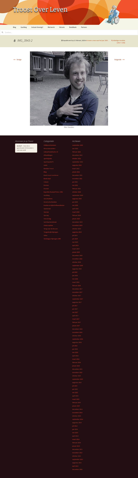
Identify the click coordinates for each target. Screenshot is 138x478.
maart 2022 (75, 169)
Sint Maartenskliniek (50, 222)
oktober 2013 (76, 456)
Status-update (48, 225)
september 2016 (77, 339)
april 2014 (75, 436)
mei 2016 (75, 352)
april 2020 (75, 209)
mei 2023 (75, 148)
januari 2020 (76, 219)
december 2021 (77, 175)
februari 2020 (76, 215)
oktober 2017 (76, 296)
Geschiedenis (48, 199)
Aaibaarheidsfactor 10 (51, 152)
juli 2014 (74, 426)
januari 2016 (76, 366)
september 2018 (77, 265)
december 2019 (77, 222)
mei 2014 (75, 433)
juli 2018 (74, 272)
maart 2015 (75, 399)
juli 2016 (74, 346)
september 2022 (77, 162)
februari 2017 (76, 322)
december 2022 (77, 155)
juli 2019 (74, 235)
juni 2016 (75, 349)
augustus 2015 (77, 382)
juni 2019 (75, 239)
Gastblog (24, 27)
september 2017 (77, 299)
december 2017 (77, 289)
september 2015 (77, 379)
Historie (62, 27)
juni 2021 (75, 182)
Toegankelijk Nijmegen (51, 232)
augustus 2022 (77, 165)
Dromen (46, 185)
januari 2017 (76, 326)
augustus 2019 (77, 232)
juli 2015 (74, 386)
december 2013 (77, 449)
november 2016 (77, 332)
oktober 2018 (76, 262)
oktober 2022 (76, 158)
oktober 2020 (76, 192)
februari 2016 (76, 362)
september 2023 (77, 145)
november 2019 (77, 225)
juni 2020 (75, 202)
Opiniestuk (47, 209)
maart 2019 (75, 249)
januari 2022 (76, 172)
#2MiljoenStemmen (50, 145)
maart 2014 (75, 439)
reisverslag (47, 219)
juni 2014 (75, 429)
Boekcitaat (47, 179)
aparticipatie (48, 158)
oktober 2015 (76, 376)
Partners (84, 27)
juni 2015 (75, 389)
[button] (69, 88)
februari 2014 (76, 443)
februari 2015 (76, 402)
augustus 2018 (77, 269)
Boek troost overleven (51, 175)
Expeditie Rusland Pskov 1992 (53, 192)
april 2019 (75, 245)
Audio (45, 165)
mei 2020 (75, 205)
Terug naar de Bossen (51, 229)
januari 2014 (76, 446)
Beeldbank (72, 27)
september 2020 (77, 195)
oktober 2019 (76, 229)
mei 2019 (75, 242)
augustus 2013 (77, 463)
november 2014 (77, 413)
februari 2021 (76, 189)
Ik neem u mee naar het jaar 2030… (98, 40)
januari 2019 (76, 252)
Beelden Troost (49, 169)
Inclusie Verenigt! (37, 27)
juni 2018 (75, 275)
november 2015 (77, 372)
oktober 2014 (76, 416)
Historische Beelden (50, 202)
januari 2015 (76, 406)
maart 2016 (75, 359)
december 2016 (77, 329)
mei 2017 (75, 312)
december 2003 (77, 469)
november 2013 (77, 453)
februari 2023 (76, 152)
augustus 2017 (77, 302)
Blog (14, 27)
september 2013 (77, 459)
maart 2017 (75, 319)
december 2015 (77, 369)
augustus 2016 (77, 342)
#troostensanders (49, 148)
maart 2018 (75, 282)
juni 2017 (75, 309)
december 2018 (77, 255)
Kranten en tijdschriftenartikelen (54, 205)
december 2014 (77, 409)
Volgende (119, 59)
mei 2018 (75, 279)
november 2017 (77, 292)
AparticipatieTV (48, 162)
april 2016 (75, 356)
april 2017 (75, 316)
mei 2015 (75, 392)
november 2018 (77, 259)
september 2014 (77, 419)
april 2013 (75, 466)
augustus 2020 (77, 199)
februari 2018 (76, 285)
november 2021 (77, 179)
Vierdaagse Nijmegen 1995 (52, 239)
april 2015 (75, 396)
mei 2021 (75, 185)
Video (45, 235)
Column (46, 182)
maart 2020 (75, 212)
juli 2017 (74, 306)
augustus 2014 (77, 423)
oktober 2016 (76, 336)
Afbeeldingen (48, 155)
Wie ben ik (51, 27)
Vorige (17, 59)
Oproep (46, 212)
